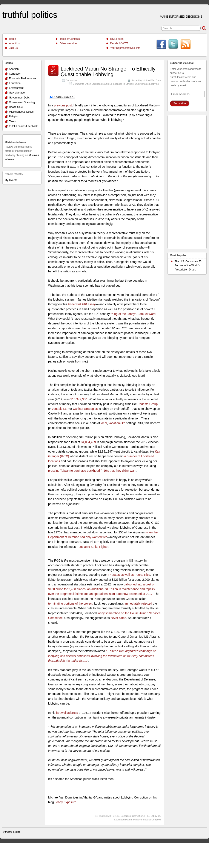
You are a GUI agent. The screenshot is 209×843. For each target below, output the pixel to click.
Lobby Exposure (65, 802)
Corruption (71, 80)
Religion (13, 116)
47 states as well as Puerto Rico (129, 574)
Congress (126, 816)
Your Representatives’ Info (125, 47)
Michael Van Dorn (152, 80)
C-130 (116, 816)
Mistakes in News (15, 142)
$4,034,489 (88, 442)
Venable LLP (60, 408)
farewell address (67, 712)
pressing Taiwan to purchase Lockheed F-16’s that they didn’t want (92, 470)
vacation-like (117, 423)
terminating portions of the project (70, 603)
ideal (104, 423)
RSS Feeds (116, 38)
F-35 (146, 816)
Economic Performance (22, 78)
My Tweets (11, 180)
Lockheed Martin (123, 819)
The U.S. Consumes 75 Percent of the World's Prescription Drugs (188, 265)
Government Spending (22, 102)
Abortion (14, 69)
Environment (16, 87)
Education (14, 83)
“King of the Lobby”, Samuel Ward (133, 314)
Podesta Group (148, 404)
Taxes (12, 121)
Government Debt (19, 97)
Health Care (16, 107)
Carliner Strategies (85, 408)
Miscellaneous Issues (21, 111)
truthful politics (29, 15)
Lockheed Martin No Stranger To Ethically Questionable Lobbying (108, 71)
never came (118, 618)
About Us (14, 43)
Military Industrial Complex (147, 819)
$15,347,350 (79, 399)
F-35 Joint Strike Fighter (92, 546)
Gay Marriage (17, 92)
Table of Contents (70, 38)
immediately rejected (138, 603)
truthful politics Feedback (23, 126)
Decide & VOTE (119, 43)
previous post (63, 105)
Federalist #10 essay (81, 304)
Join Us (13, 47)
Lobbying (155, 816)
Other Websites (68, 43)
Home (12, 38)
